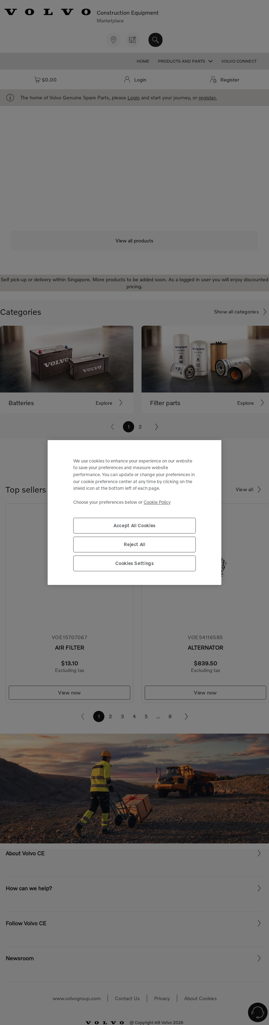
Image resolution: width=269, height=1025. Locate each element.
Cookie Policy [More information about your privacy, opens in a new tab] (157, 502)
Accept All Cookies (134, 525)
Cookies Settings (134, 563)
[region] (134, 512)
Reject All (134, 544)
